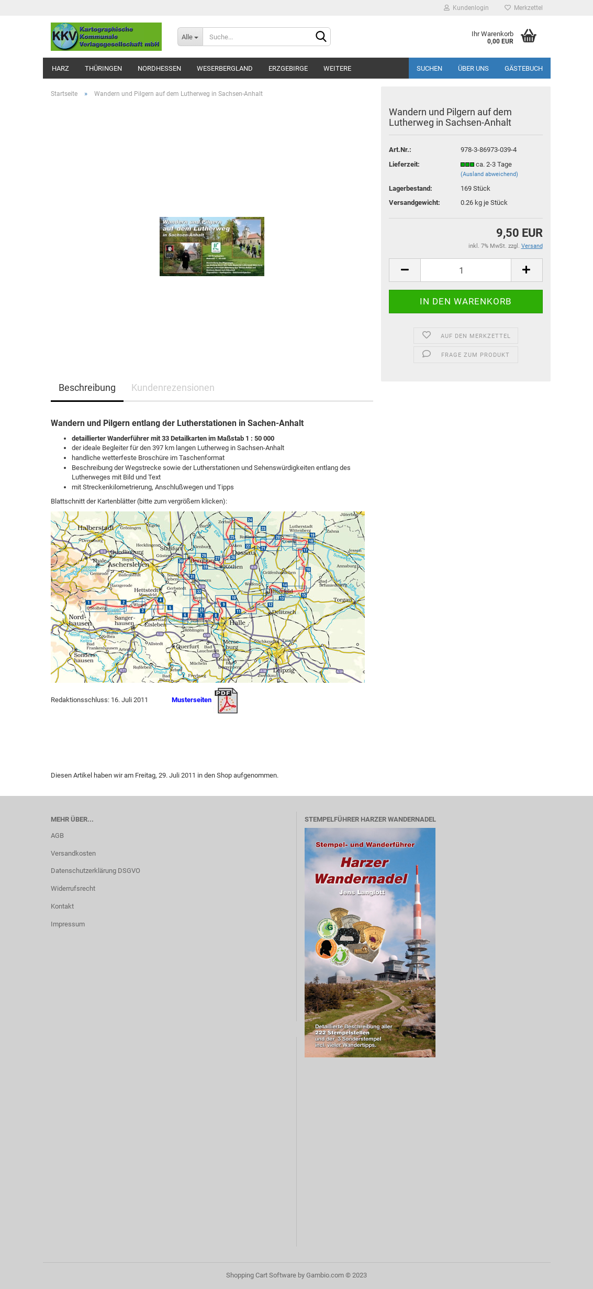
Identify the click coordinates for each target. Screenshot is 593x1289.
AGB (57, 835)
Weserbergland (225, 68)
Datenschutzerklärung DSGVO (95, 871)
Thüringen (103, 68)
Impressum (68, 924)
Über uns (473, 68)
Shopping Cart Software (261, 1275)
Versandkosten (73, 853)
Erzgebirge (288, 68)
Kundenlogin (466, 8)
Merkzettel (524, 8)
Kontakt (62, 906)
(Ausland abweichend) (489, 174)
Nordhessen (159, 68)
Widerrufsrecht (73, 888)
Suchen (429, 68)
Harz (60, 68)
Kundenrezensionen (173, 387)
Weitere (337, 68)
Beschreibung (87, 387)
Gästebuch (524, 68)
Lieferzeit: (404, 164)
